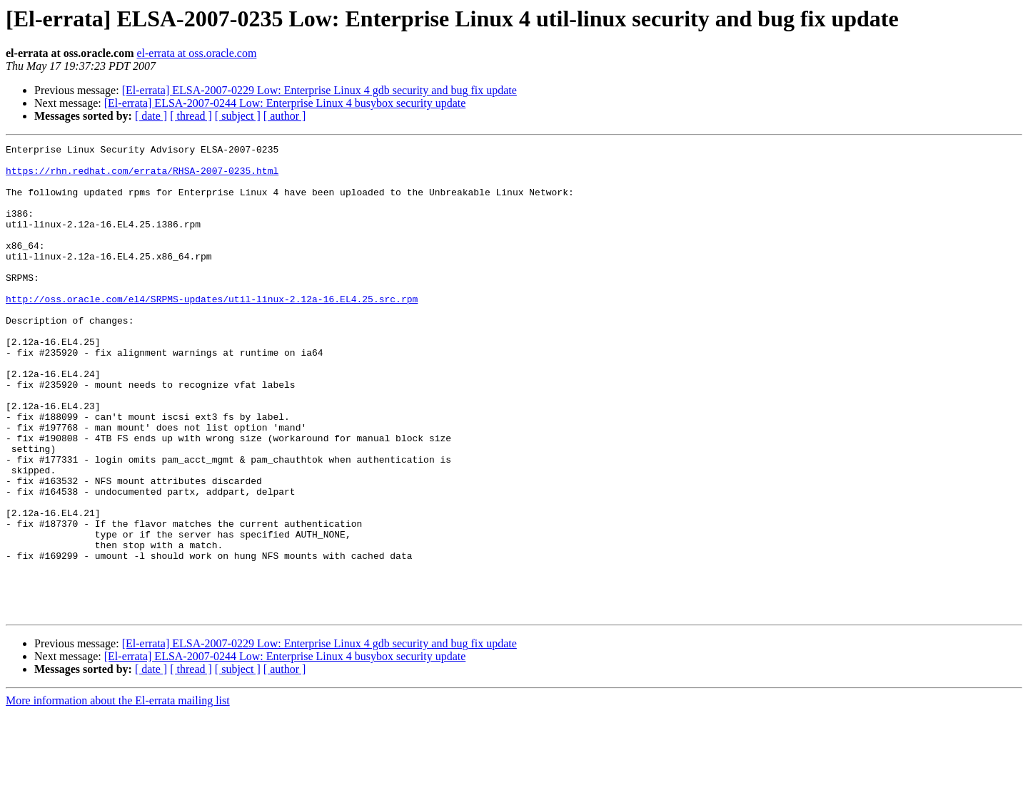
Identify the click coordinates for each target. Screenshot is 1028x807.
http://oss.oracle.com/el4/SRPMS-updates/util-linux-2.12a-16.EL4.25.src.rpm (212, 330)
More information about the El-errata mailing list (118, 794)
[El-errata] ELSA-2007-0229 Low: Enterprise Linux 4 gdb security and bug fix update (319, 90)
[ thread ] (191, 116)
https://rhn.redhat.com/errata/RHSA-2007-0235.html (142, 176)
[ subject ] (238, 116)
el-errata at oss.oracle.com (196, 53)
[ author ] (284, 116)
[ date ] (151, 116)
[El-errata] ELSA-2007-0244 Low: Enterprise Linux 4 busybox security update (285, 103)
